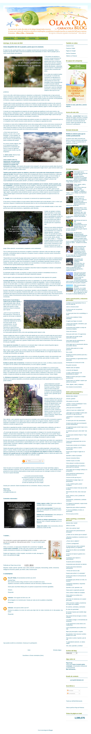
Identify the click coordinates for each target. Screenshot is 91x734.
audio (21, 451)
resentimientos (27, 114)
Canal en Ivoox (70, 46)
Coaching (32, 38)
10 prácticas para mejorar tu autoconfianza (73, 558)
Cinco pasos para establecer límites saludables (78, 260)
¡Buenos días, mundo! (71, 523)
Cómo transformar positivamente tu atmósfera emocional (75, 474)
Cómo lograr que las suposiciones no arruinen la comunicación (75, 341)
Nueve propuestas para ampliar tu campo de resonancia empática (80, 248)
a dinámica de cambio (12, 140)
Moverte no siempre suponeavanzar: (47, 519)
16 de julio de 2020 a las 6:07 (21, 607)
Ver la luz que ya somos (72, 514)
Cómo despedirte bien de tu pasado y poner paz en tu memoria (75, 466)
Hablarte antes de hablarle (73, 367)
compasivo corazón (33, 253)
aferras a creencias (35, 180)
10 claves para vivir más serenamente (75, 420)
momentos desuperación (18, 440)
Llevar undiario (7, 159)
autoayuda (38, 567)
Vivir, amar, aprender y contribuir (74, 645)
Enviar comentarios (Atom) (36, 655)
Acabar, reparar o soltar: (43, 503)
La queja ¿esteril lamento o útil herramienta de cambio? (74, 373)
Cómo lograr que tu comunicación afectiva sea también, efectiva (80, 173)
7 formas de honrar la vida (72, 570)
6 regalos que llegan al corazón (74, 321)
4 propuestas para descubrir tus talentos (76, 564)
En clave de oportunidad (72, 609)
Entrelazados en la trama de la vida (75, 362)
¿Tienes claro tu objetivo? (72, 541)
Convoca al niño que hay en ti (73, 477)
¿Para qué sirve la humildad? (73, 407)
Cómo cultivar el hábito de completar (75, 592)
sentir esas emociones (16, 208)
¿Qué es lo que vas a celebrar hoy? (75, 410)
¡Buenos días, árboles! (72, 396)
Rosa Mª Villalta (12, 578)
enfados (42, 192)
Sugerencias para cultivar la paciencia (75, 507)
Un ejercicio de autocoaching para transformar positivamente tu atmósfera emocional (80, 234)
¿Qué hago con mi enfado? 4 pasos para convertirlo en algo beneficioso (76, 413)
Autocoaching (44, 567)
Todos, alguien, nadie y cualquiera (74, 384)
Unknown (10, 597)
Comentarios (71, 693)
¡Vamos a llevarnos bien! (72, 306)
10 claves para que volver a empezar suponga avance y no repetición (75, 546)
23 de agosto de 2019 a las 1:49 (22, 597)
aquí (18, 555)
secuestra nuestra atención (25, 121)
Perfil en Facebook (71, 53)
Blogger (51, 730)
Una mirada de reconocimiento (74, 387)
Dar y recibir (69, 352)
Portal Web (21, 38)
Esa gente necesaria (71, 365)
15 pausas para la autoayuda (73, 561)
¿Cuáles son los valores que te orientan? (76, 534)
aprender (20, 567)
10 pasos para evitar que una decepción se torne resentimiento (76, 423)
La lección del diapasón (72, 370)
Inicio (29, 650)
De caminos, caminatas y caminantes (75, 607)
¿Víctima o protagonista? (72, 543)
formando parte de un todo (39, 363)
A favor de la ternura (79, 196)
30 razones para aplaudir (72, 438)
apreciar (15, 567)
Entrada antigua (57, 650)
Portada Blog (9, 38)
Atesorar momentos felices (73, 458)
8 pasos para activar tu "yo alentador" (75, 573)
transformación (33, 569)
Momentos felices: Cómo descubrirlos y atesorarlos (80, 208)
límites (31, 177)
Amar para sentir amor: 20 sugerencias (76, 334)
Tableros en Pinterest (71, 56)
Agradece (34, 290)
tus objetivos (25, 172)
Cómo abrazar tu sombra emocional (75, 463)
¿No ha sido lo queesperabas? (45, 508)
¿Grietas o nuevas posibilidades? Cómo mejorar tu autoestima (76, 404)
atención (32, 567)
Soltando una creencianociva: (45, 514)
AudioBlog (42, 38)
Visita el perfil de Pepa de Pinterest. (75, 707)
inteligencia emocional (9, 569)
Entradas (70, 690)
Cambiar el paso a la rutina (73, 460)
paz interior (22, 569)
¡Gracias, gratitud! (70, 398)
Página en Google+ (71, 51)
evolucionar (56, 567)
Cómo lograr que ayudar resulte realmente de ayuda (74, 337)
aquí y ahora (26, 567)
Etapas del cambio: (42, 526)
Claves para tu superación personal (75, 590)
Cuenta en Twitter (70, 48)
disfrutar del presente (49, 66)
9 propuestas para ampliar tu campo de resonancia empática (76, 328)
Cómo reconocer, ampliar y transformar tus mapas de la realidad (76, 603)
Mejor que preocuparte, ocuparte (74, 631)
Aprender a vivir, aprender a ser (74, 587)
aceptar (11, 567)
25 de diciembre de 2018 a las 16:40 (26, 578)
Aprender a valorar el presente (74, 455)
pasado (17, 569)
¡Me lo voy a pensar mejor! (73, 528)
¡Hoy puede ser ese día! (72, 401)
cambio (50, 567)
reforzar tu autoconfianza (9, 445)
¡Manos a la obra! (70, 525)
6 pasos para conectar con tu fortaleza (76, 445)
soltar (27, 569)
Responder (11, 592)
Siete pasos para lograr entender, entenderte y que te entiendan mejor (80, 274)
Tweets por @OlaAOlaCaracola (74, 701)
